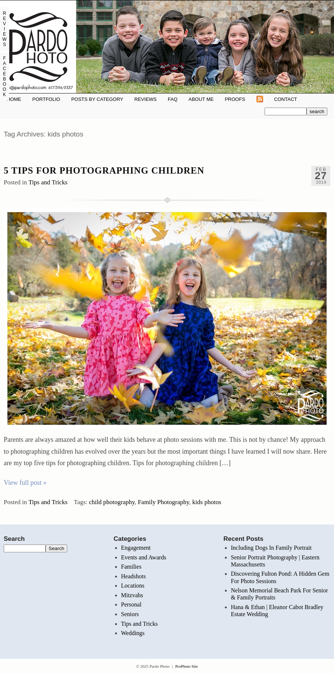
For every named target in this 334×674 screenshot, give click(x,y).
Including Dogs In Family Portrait (271, 548)
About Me (201, 99)
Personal (131, 604)
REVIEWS (145, 99)
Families (131, 566)
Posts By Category (97, 99)
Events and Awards (143, 557)
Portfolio (46, 99)
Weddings (133, 633)
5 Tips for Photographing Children (104, 170)
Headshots (133, 576)
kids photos (206, 502)
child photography (112, 502)
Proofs (235, 99)
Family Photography (163, 502)
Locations (132, 585)
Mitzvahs (132, 595)
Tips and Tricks (48, 182)
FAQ (172, 99)
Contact (285, 99)
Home (14, 99)
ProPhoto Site (186, 666)
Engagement (136, 548)
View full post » (25, 482)
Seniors (130, 614)
